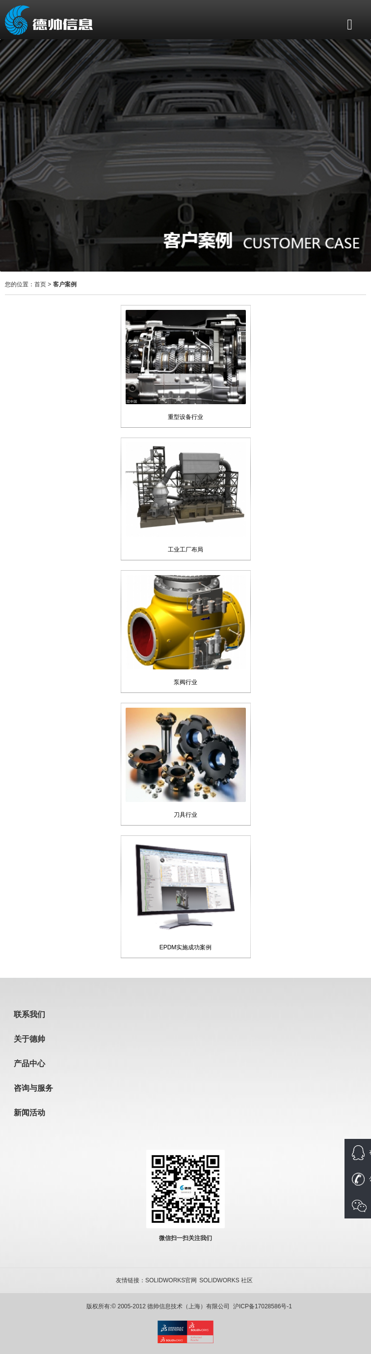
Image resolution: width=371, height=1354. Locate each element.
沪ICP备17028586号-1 (262, 1306)
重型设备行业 (185, 417)
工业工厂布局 (185, 549)
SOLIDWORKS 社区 (226, 1280)
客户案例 (65, 284)
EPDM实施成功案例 (185, 947)
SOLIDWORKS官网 (171, 1280)
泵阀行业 (185, 682)
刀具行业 (185, 814)
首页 (40, 284)
